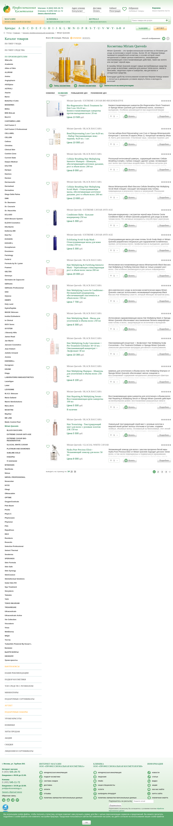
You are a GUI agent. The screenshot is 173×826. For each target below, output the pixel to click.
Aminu (7, 76)
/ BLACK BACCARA (92, 128)
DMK (7, 198)
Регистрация (115, 11)
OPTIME (8, 497)
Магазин (23, 20)
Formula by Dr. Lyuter (14, 263)
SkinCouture (10, 575)
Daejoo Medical (11, 162)
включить (86, 38)
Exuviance (9, 251)
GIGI (6, 292)
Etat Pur (8, 235)
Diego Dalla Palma (12, 194)
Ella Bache (9, 227)
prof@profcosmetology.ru (12, 788)
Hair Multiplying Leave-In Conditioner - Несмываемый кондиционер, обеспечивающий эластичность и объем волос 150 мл (85, 294)
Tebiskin (8, 595)
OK (86, 822)
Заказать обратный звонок (47, 13)
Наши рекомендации (17, 673)
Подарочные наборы (16, 712)
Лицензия (102, 777)
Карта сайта (157, 793)
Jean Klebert (10, 349)
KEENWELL (10, 361)
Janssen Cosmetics (13, 345)
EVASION (9, 239)
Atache (8, 93)
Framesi (8, 267)
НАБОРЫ (11, 457)
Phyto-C (8, 514)
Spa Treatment (11, 587)
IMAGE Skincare (11, 312)
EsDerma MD (10, 231)
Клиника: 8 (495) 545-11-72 (50, 11)
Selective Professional (14, 546)
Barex (7, 97)
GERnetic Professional (14, 288)
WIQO (7, 636)
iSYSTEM (8, 328)
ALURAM (8, 72)
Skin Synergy (10, 571)
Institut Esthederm (12, 316)
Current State (10, 158)
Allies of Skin (10, 68)
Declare (8, 178)
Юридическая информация (55, 772)
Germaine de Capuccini (14, 280)
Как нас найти (158, 789)
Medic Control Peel (13, 422)
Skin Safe (9, 567)
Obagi (7, 489)
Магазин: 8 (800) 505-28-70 (50, 8)
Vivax (7, 628)
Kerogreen (9, 365)
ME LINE (8, 418)
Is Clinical (9, 320)
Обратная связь (9, 796)
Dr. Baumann (10, 202)
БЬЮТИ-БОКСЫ (12, 652)
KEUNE (8, 369)
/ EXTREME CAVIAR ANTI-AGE (97, 210)
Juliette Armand (11, 353)
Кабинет (113, 8)
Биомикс (8, 648)
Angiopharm (10, 80)
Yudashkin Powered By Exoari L (18, 644)
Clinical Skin (10, 150)
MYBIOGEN (9, 465)
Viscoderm (9, 624)
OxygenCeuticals (12, 502)
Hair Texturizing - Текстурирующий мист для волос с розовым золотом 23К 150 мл (84, 427)
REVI (7, 534)
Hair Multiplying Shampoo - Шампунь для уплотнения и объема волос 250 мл (85, 373)
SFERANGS (9, 558)
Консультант (77, 11)
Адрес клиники (78, 8)
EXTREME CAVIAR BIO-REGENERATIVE (16, 439)
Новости (155, 772)
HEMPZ (8, 300)
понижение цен (99, 93)
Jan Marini (9, 341)
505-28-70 (11, 772)
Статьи (155, 777)
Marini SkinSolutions (13, 402)
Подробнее (164, 116)
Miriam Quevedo (74, 100)
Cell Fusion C (10, 125)
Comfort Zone (10, 154)
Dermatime (9, 190)
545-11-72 (11, 782)
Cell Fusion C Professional (16, 129)
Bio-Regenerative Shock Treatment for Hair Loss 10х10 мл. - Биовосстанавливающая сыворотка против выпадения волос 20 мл (84, 109)
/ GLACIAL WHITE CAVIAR (95, 445)
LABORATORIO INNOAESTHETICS (19, 377)
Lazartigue (9, 381)
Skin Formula (10, 563)
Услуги (101, 789)
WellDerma (9, 632)
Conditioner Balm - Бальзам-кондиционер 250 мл (80, 215)
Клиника (65, 20)
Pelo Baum (9, 506)
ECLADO (8, 215)
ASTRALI (8, 89)
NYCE (7, 485)
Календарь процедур (107, 793)
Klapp (7, 373)
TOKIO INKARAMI (12, 603)
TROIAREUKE (10, 607)
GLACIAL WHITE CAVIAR (17, 445)
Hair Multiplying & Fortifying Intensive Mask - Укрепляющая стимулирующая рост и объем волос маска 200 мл (85, 267)
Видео (154, 781)
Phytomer (9, 522)
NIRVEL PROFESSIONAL (15, 477)
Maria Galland (10, 398)
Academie (9, 64)
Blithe (7, 109)
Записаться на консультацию (119, 85)
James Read (10, 337)
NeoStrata (9, 469)
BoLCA (8, 117)
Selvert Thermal (11, 550)
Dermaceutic (10, 182)
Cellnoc (8, 141)
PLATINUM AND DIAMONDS (18, 449)
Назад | (9, 33)
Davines (8, 174)
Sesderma (9, 554)
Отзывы (47, 793)
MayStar (8, 414)
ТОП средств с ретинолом (19, 686)
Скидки (9, 744)
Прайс (100, 781)
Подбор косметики (15, 679)
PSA (6, 526)
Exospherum (10, 247)
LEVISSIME (9, 389)
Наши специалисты (106, 785)
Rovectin (8, 542)
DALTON (8, 166)
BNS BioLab (10, 113)
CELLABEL (9, 133)
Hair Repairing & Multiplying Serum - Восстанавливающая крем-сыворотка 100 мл (85, 399)
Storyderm (9, 591)
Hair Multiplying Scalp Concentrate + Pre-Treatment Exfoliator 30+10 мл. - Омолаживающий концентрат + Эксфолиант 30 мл (84, 347)
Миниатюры (11, 692)
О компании (12, 461)
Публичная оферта (160, 798)
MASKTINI (9, 410)
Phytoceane (10, 518)
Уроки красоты (11, 660)
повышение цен (79, 93)
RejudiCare (9, 530)
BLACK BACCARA (14, 430)
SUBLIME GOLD (13, 453)
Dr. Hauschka (10, 211)
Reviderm (9, 538)
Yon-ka (7, 640)
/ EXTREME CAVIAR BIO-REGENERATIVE (102, 100)
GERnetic (9, 284)
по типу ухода (13, 44)
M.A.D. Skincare (11, 394)
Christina (8, 145)
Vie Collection (10, 619)
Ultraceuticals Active (13, 615)
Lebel (7, 385)
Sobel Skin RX (11, 583)
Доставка (97, 8)
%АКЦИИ (143, 28)
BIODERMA (9, 105)
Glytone (8, 296)
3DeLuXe (8, 60)
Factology (9, 255)
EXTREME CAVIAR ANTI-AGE (19, 434)
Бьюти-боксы (12, 666)
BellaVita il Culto (12, 101)
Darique (8, 170)
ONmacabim (10, 493)
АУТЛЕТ (160, 28)
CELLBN (8, 137)
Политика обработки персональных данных (63, 798)
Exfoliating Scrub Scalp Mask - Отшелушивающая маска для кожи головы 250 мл (84, 242)
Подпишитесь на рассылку (120, 801)
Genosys (8, 276)
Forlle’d (8, 259)
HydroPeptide (10, 308)
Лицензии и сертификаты (19, 751)
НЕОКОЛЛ (9, 656)
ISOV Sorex (9, 324)
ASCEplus (9, 84)
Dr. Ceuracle (10, 206)
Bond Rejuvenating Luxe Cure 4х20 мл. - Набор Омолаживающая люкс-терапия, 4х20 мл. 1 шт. (85, 136)
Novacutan (9, 481)
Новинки (50, 93)
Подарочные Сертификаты (19, 699)
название (63, 93)
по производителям (16, 57)
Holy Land (9, 304)
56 (75, 471)
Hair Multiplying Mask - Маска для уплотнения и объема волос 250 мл (84, 319)
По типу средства (15, 50)
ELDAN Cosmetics (12, 223)
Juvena (8, 357)
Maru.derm (9, 406)
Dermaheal (9, 186)
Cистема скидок (51, 781)
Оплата (96, 11)
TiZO (7, 599)
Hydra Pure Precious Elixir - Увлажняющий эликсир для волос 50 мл (84, 452)
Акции (8, 738)
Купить (131, 116)
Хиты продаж (12, 731)
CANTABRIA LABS (12, 121)
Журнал (107, 20)
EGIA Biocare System (14, 219)
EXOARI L (9, 243)
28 (72, 471)
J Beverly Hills (11, 333)
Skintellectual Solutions (15, 579)
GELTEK (8, 272)
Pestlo (7, 510)
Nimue (7, 473)
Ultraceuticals (10, 611)
